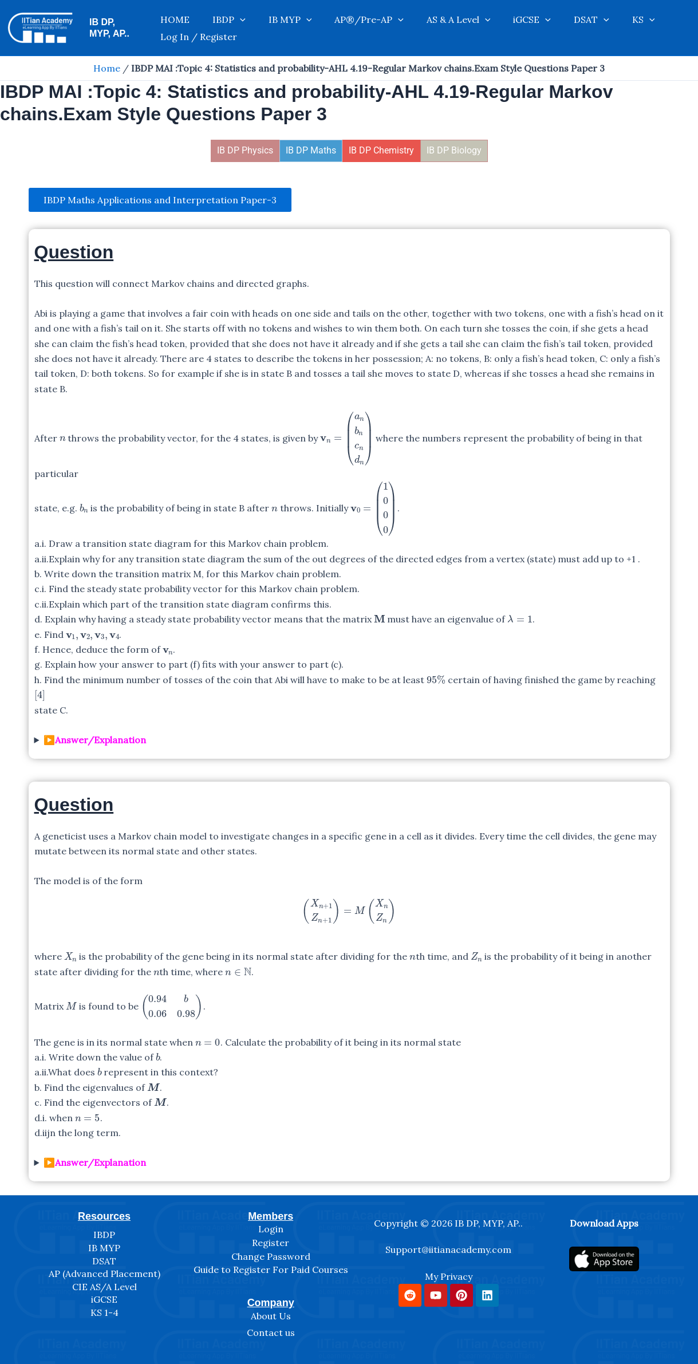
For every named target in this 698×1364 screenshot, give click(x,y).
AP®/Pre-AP (349, 28)
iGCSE (489, 28)
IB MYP (281, 28)
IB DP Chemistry (381, 150)
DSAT (537, 28)
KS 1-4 (104, 1312)
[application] (243, 28)
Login (270, 1229)
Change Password (270, 1256)
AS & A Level (427, 28)
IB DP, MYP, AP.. (123, 28)
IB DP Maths (311, 150)
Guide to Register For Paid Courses (271, 1270)
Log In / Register (639, 28)
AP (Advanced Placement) (104, 1274)
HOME (189, 28)
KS (577, 28)
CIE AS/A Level (104, 1286)
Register (270, 1242)
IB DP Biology (454, 150)
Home (106, 68)
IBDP (232, 28)
